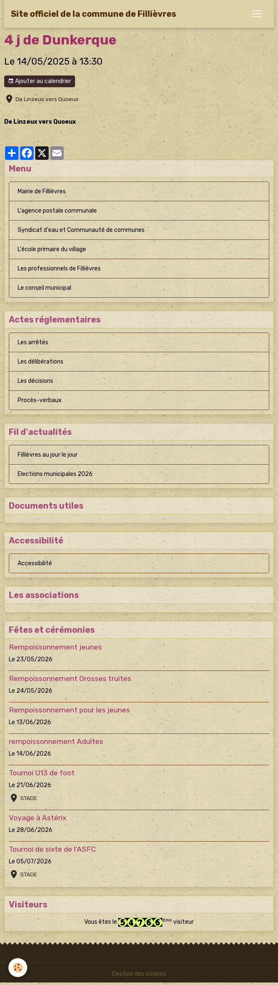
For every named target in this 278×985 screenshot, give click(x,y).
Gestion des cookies (139, 973)
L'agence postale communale (57, 210)
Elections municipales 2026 (55, 474)
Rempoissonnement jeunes (55, 647)
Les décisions (35, 381)
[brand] (93, 14)
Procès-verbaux (40, 400)
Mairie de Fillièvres (42, 191)
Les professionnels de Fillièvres (59, 268)
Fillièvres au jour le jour (48, 454)
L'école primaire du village (52, 249)
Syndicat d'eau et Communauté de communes (81, 230)
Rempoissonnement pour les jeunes (69, 710)
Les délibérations (40, 361)
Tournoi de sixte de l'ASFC (52, 849)
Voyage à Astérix (37, 817)
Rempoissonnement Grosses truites (70, 678)
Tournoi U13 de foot (42, 773)
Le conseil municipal (44, 287)
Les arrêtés (33, 342)
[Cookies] (17, 967)
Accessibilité (35, 563)
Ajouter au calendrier (39, 81)
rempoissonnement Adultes (56, 741)
